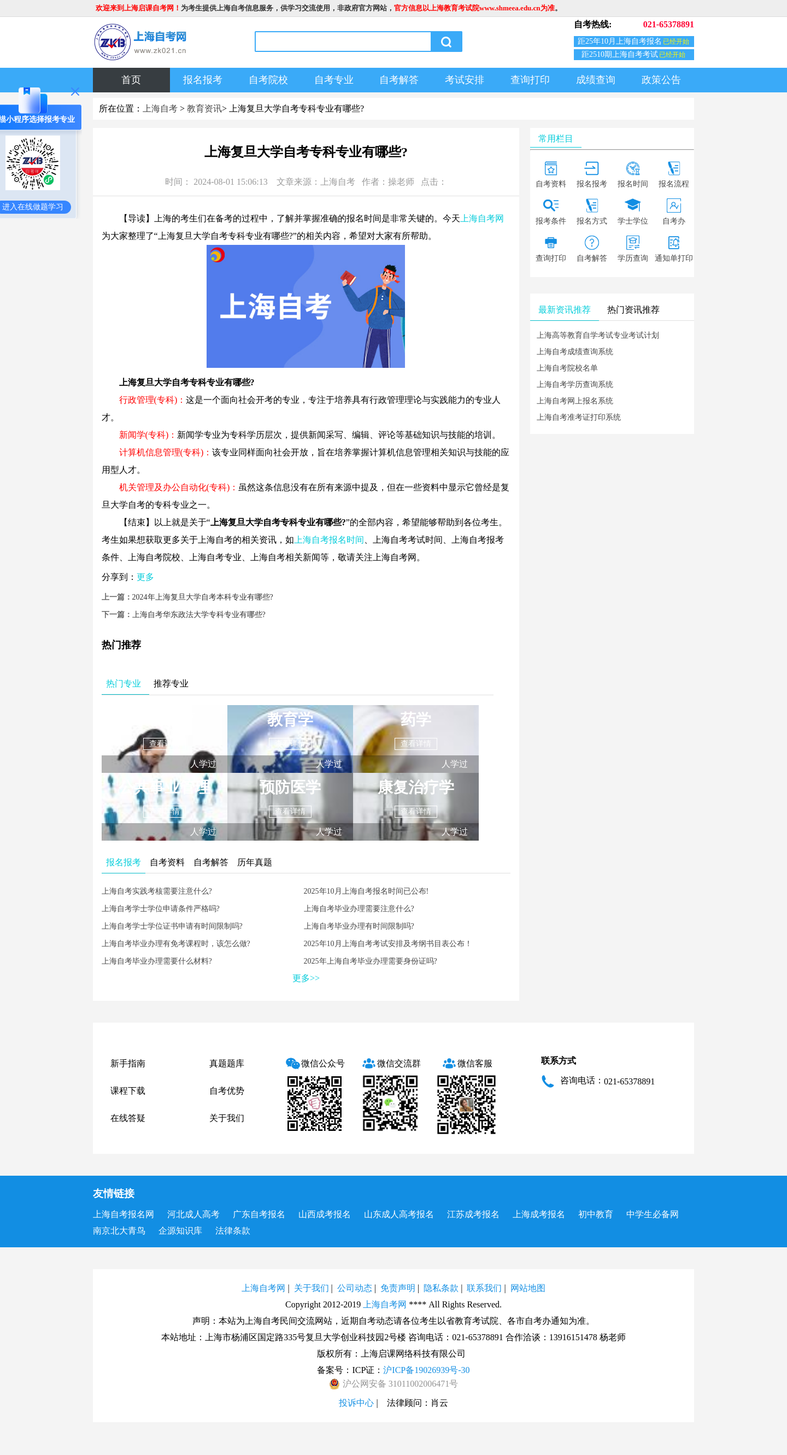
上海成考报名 (539, 1214)
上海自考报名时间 (329, 539)
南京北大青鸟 (119, 1230)
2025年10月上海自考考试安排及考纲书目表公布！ (388, 944)
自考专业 (334, 79)
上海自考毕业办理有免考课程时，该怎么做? (176, 944)
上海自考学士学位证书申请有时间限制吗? (172, 926)
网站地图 (527, 1288)
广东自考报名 (259, 1214)
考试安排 (464, 79)
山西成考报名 (324, 1214)
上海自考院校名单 (567, 368)
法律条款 (232, 1230)
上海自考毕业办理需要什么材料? (157, 961)
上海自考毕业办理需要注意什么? (359, 909)
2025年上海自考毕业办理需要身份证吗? (370, 961)
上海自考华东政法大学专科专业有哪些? (199, 615)
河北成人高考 (193, 1214)
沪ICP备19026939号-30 (426, 1370)
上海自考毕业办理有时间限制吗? (359, 926)
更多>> (306, 978)
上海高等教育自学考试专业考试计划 (598, 335)
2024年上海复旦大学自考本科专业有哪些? (202, 597)
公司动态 (354, 1288)
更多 (145, 577)
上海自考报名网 (123, 1214)
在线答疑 (127, 1118)
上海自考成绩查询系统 (575, 352)
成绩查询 (595, 79)
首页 (131, 79)
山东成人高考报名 (399, 1214)
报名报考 (202, 79)
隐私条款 (441, 1288)
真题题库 (226, 1063)
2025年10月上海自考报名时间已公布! (366, 891)
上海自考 (160, 108)
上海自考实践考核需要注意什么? (157, 891)
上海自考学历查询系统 (575, 384)
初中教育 (595, 1214)
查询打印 (530, 79)
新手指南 (127, 1063)
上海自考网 (482, 218)
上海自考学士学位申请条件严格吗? (161, 909)
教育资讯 (204, 108)
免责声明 (397, 1288)
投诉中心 (356, 1402)
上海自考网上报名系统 (575, 401)
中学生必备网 (652, 1214)
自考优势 (226, 1090)
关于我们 (226, 1118)
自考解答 (399, 79)
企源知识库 (180, 1230)
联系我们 (484, 1288)
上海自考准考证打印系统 (579, 417)
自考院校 (268, 79)
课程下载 (127, 1090)
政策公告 (661, 79)
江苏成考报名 (473, 1214)
